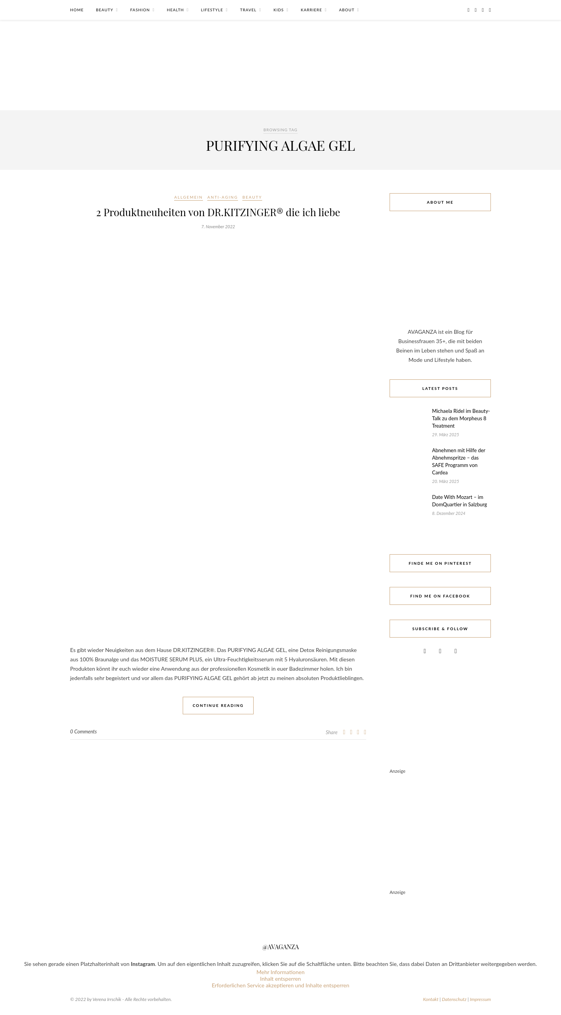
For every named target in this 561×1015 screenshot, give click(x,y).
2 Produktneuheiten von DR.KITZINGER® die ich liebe (218, 212)
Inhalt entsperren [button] (280, 978)
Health (175, 9)
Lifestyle (212, 9)
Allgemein (188, 197)
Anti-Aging (222, 197)
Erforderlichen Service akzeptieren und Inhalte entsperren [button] (280, 985)
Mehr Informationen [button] (280, 972)
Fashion (140, 9)
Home (77, 9)
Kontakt (431, 999)
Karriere (311, 9)
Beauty (104, 9)
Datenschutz (454, 999)
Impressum (480, 999)
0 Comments (83, 731)
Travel (248, 9)
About (347, 9)
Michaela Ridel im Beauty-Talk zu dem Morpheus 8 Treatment (461, 418)
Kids (278, 9)
